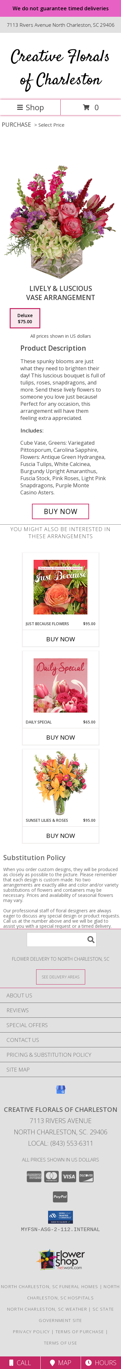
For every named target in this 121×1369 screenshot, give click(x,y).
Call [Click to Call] (20, 1362)
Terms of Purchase (79, 1332)
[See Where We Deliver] (60, 977)
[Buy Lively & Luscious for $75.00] (60, 511)
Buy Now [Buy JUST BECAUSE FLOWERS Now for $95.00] (60, 639)
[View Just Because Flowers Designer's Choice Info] (60, 587)
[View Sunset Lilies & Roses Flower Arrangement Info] (60, 783)
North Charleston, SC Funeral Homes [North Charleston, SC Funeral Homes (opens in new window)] (49, 1286)
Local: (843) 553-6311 (60, 1143)
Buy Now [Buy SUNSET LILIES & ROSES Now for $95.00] (60, 835)
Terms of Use (60, 1343)
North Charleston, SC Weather (47, 1309)
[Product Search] (61, 939)
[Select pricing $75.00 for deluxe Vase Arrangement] (25, 318)
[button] (60, 1217)
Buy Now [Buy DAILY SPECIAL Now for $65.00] (60, 737)
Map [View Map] (60, 1362)
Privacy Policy (31, 1332)
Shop (30, 107)
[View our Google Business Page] (60, 1092)
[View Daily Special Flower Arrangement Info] (60, 685)
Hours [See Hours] (100, 1362)
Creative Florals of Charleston (60, 69)
